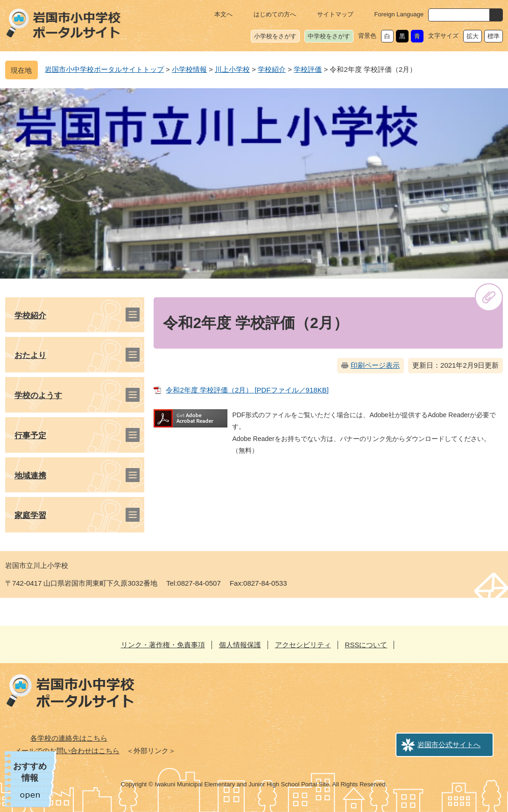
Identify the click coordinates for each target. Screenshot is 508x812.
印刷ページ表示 (375, 365)
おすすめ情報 (30, 772)
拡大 (472, 36)
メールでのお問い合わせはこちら (67, 751)
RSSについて (366, 645)
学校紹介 (272, 69)
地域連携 (30, 475)
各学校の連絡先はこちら (68, 738)
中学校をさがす (329, 36)
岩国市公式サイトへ (448, 745)
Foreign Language (399, 14)
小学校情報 (189, 69)
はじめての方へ (275, 14)
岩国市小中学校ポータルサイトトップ (104, 69)
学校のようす (38, 395)
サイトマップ (335, 14)
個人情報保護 (240, 645)
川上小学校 (232, 69)
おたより (30, 355)
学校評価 (308, 69)
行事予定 (30, 435)
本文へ (223, 14)
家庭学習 (30, 515)
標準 (493, 36)
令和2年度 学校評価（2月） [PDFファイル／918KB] (247, 390)
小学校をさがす (275, 36)
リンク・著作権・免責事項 (163, 645)
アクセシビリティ (303, 645)
